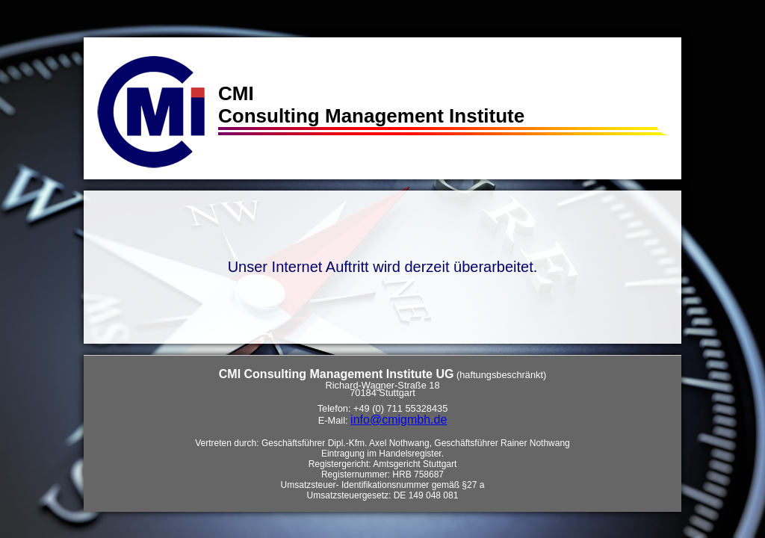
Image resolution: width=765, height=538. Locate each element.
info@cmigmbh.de (398, 419)
